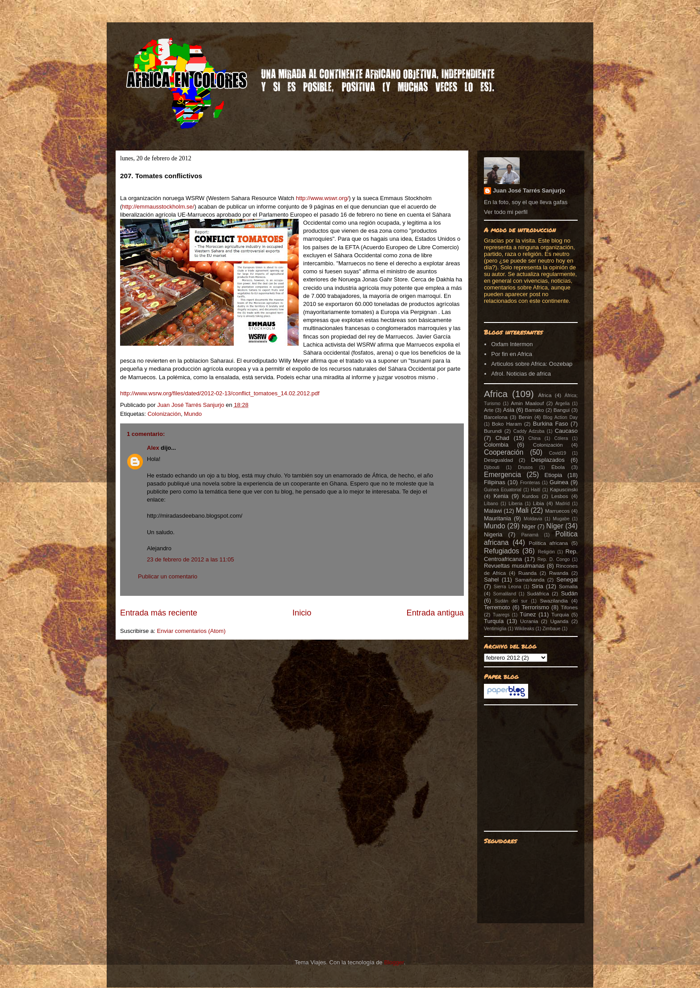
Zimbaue (551, 628)
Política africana (548, 543)
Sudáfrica (538, 593)
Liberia (515, 503)
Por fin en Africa (511, 354)
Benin (525, 417)
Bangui (562, 410)
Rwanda (558, 573)
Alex (153, 447)
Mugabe (561, 518)
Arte (488, 410)
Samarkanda (529, 579)
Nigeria (493, 534)
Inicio (301, 612)
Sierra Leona (507, 586)
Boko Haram (507, 424)
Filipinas (494, 482)
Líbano (491, 503)
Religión (546, 551)
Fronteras (530, 482)
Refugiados (501, 551)
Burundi (493, 431)
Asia (508, 409)
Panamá (529, 534)
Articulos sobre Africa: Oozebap (531, 363)
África (545, 395)
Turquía (494, 621)
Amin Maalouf (527, 403)
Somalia (568, 586)
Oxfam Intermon (512, 344)
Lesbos (559, 496)
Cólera (561, 438)
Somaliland (504, 593)
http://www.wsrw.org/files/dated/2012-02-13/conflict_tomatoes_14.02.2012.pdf (220, 393)
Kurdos (530, 496)
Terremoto (497, 607)
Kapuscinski (564, 489)
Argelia (562, 403)
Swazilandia (553, 600)
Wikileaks (524, 628)
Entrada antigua (435, 612)
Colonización (163, 413)
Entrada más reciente (158, 612)
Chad (502, 438)
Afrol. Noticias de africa (521, 373)
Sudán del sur (511, 601)
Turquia (560, 614)
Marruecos (557, 511)
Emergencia (502, 474)
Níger (554, 526)
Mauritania (497, 518)
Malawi (493, 510)
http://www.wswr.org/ (322, 198)
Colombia (496, 444)
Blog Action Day (560, 417)
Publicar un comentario (167, 576)
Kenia (500, 496)
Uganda (559, 621)
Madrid (562, 503)
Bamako (534, 410)
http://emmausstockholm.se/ (158, 206)
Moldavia (533, 518)
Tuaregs (501, 614)
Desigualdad (498, 460)
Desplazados (548, 459)
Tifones (569, 607)
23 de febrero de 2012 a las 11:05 (190, 559)
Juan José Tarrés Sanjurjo (191, 405)
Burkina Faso (550, 423)
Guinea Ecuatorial (502, 489)
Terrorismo (535, 607)
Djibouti (492, 467)
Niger (529, 526)
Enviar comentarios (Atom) (191, 631)
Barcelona (496, 417)
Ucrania (529, 621)
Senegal (567, 579)
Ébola (558, 467)
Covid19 (557, 453)
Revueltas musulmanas (514, 565)
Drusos (525, 467)
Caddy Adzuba (529, 431)
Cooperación (503, 452)
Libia (538, 503)
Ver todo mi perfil (506, 212)
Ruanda (527, 573)
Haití (535, 489)
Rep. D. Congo (554, 559)
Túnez (528, 614)
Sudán (569, 593)
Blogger (394, 962)
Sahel (491, 579)
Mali (522, 510)
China (535, 438)
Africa (496, 394)
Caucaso (566, 430)
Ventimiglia (495, 628)
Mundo (193, 413)
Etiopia (553, 475)
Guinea (559, 482)
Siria (537, 586)
